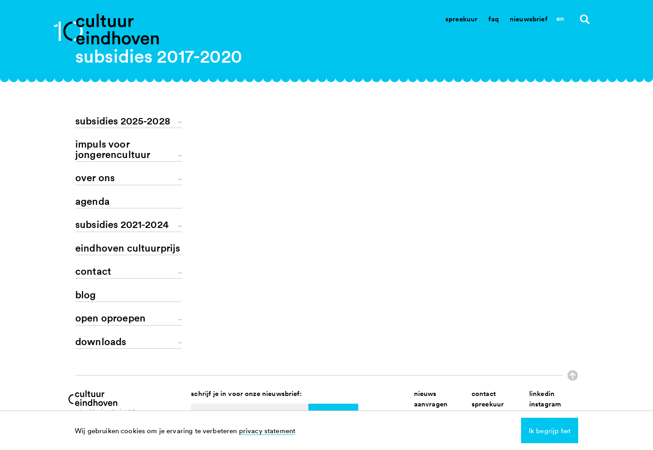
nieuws (425, 393)
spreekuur (488, 404)
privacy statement (267, 430)
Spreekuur (461, 19)
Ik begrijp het (549, 430)
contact (484, 393)
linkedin (542, 393)
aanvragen (431, 404)
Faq (493, 19)
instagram (545, 404)
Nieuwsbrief (528, 19)
